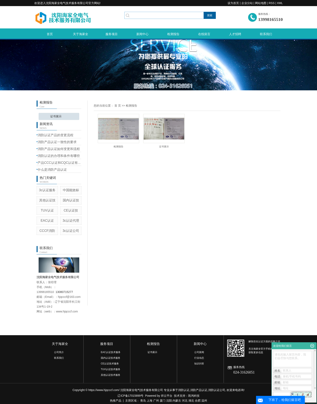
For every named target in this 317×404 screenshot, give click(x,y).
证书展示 (56, 116)
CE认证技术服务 (110, 363)
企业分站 (247, 3)
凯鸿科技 (194, 395)
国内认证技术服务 (110, 357)
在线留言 (204, 34)
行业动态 (199, 357)
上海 (149, 400)
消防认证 (183, 390)
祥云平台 (166, 395)
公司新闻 (199, 352)
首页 (50, 34)
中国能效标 (71, 190)
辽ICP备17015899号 (130, 395)
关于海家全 (80, 34)
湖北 (191, 400)
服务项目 (111, 34)
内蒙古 (177, 400)
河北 (185, 400)
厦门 (162, 400)
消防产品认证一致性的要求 (57, 142)
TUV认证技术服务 (110, 369)
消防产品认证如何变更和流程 (59, 149)
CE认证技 (71, 210)
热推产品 (115, 400)
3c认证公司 (71, 230)
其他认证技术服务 (110, 375)
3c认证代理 (71, 220)
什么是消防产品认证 (52, 169)
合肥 (198, 400)
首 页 (117, 105)
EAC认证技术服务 (111, 352)
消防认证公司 (216, 390)
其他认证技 (47, 200)
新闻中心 (142, 34)
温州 (204, 400)
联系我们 (266, 34)
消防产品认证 (198, 390)
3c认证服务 (47, 190)
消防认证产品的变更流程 (55, 135)
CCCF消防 (47, 230)
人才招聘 (235, 34)
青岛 (143, 400)
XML (280, 3)
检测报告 (173, 34)
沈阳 (169, 400)
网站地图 (260, 3)
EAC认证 (47, 220)
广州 (156, 400)
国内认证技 (71, 200)
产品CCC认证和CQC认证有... (59, 162)
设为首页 (233, 3)
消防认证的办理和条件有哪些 (59, 156)
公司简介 (59, 352)
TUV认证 (47, 210)
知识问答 (199, 363)
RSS (272, 3)
